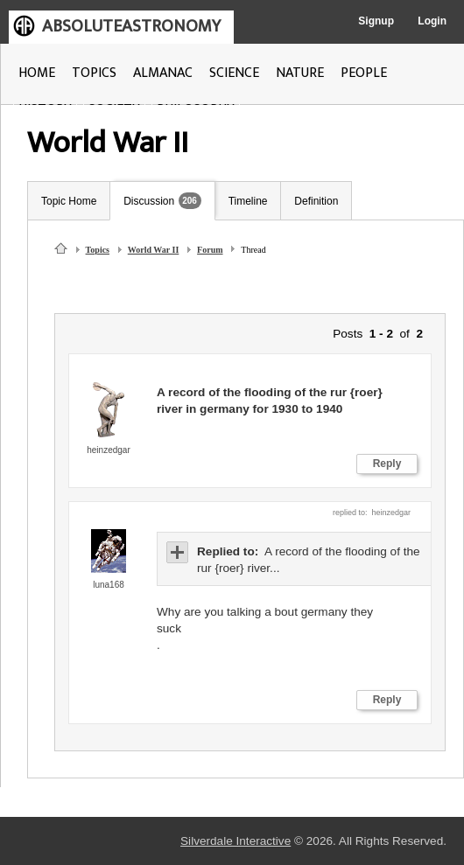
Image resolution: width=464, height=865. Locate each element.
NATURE (300, 73)
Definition (316, 201)
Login (432, 21)
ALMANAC (163, 73)
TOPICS (94, 73)
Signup (376, 21)
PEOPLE (364, 73)
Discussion (148, 201)
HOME (36, 73)
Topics (97, 250)
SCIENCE (234, 73)
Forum (209, 250)
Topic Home (68, 201)
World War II (153, 250)
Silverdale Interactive (235, 841)
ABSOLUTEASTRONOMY (131, 26)
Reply (387, 463)
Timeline (248, 201)
